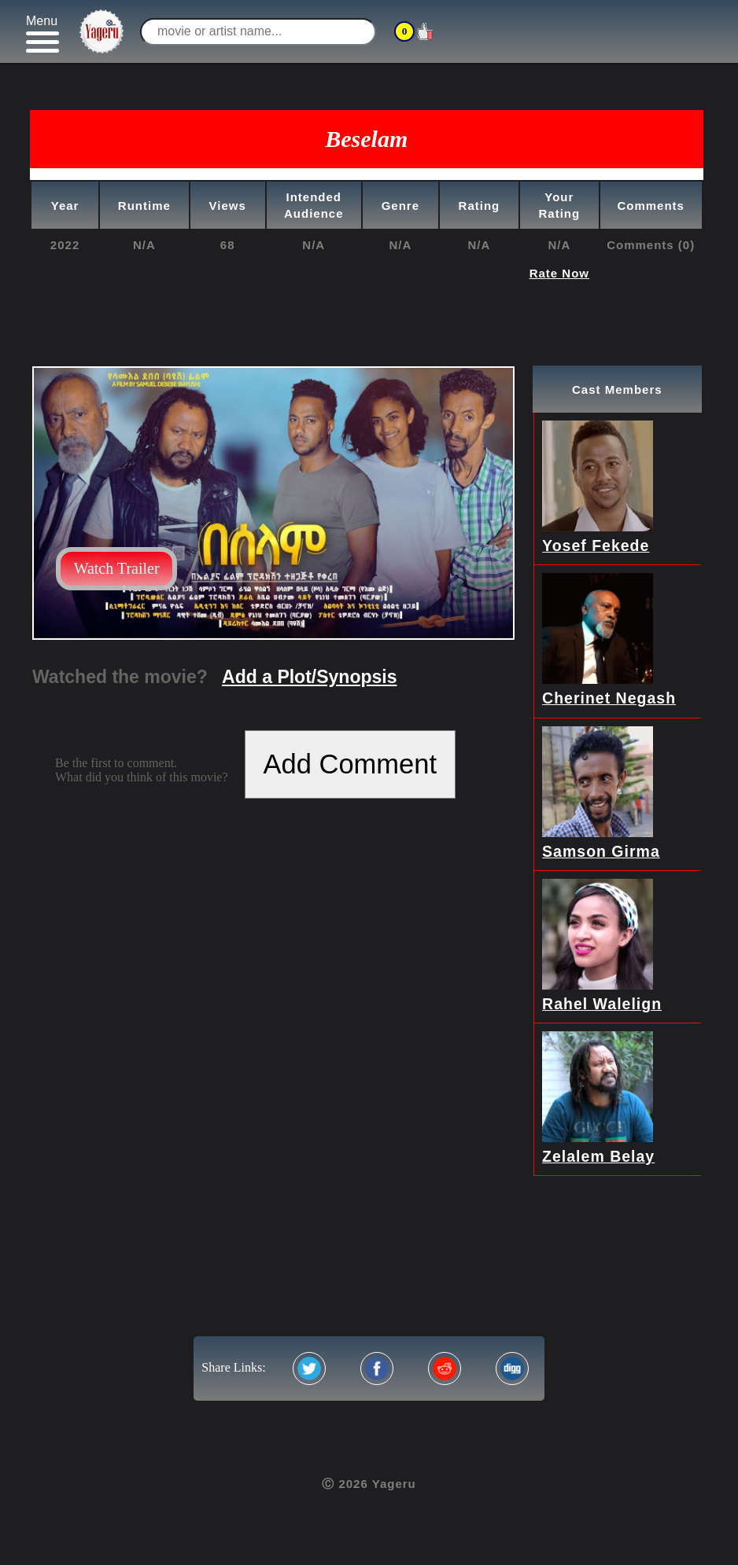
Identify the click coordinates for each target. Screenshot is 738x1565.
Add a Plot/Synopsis (309, 677)
